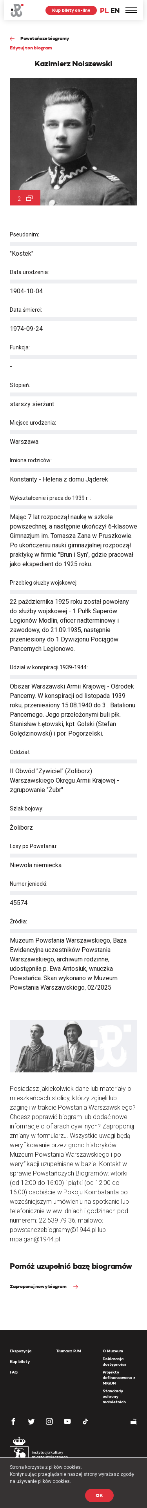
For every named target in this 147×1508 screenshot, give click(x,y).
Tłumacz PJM (68, 1351)
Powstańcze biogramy (44, 38)
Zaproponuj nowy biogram (38, 1286)
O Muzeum (113, 1351)
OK (99, 1495)
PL (104, 10)
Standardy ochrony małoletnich (114, 1396)
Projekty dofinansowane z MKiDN (119, 1378)
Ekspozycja (20, 1351)
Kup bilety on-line (71, 10)
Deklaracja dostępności (114, 1361)
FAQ (14, 1372)
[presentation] (5, 683)
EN (115, 10)
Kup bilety (20, 1361)
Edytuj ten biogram (31, 48)
